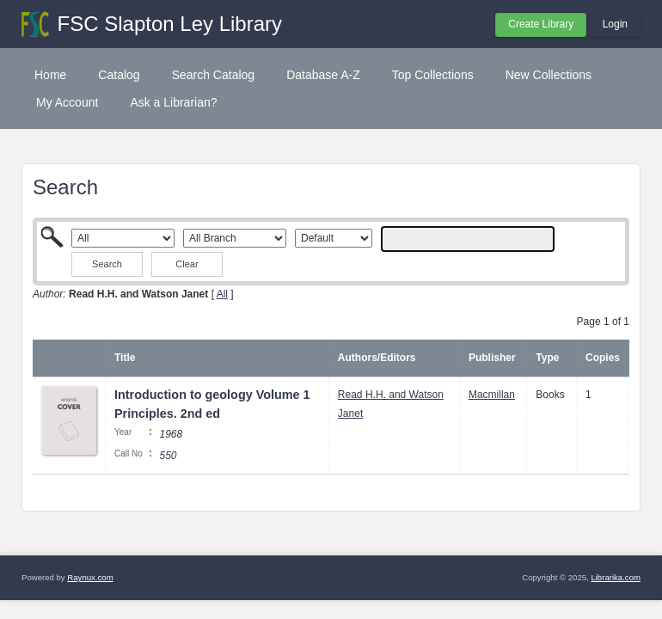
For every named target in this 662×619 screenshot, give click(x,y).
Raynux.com (90, 577)
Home (50, 75)
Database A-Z (323, 75)
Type (547, 358)
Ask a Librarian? (173, 102)
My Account (67, 102)
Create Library (540, 24)
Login (615, 24)
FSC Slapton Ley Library (170, 23)
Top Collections (433, 75)
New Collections (549, 75)
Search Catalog (213, 75)
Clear (186, 264)
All (222, 294)
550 (167, 456)
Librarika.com (616, 577)
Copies (602, 358)
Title (124, 358)
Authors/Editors (377, 358)
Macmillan (492, 395)
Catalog (118, 75)
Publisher (492, 358)
